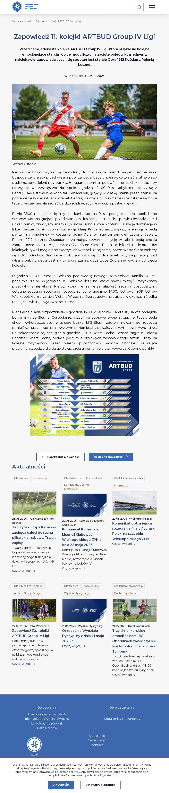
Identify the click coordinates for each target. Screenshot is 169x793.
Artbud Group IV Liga (27, 593)
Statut (122, 714)
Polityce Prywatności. (103, 775)
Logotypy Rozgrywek (47, 723)
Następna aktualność (111, 456)
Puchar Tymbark (125, 593)
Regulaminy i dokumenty (122, 719)
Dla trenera (21, 478)
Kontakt (97, 745)
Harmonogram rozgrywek (47, 714)
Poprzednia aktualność (60, 456)
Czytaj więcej (23, 571)
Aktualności (97, 736)
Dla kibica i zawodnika (128, 478)
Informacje (40, 478)
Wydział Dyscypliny (76, 593)
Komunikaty (94, 478)
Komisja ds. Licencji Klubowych (76, 486)
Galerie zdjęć (97, 740)
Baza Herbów (47, 728)
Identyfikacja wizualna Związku (47, 719)
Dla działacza (72, 478)
